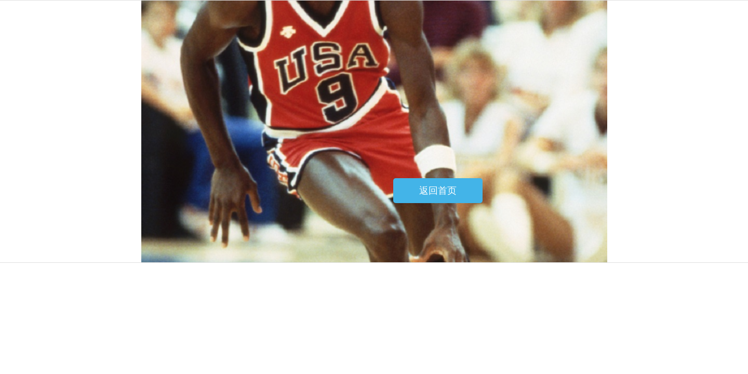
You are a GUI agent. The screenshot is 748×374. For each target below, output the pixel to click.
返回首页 (438, 190)
